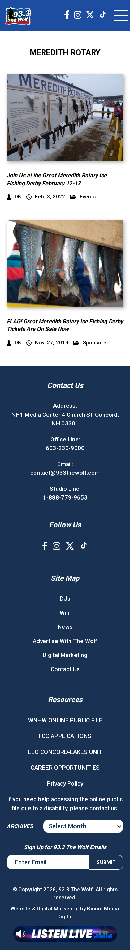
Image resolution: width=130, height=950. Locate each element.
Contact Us (65, 669)
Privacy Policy (65, 783)
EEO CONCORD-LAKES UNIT (65, 751)
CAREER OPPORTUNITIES (65, 767)
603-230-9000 (65, 448)
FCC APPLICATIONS (65, 735)
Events (83, 197)
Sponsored (91, 343)
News (65, 626)
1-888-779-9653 (65, 497)
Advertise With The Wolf (65, 641)
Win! (65, 612)
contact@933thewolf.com (65, 472)
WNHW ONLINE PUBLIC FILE (65, 720)
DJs (65, 598)
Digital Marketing (65, 654)
